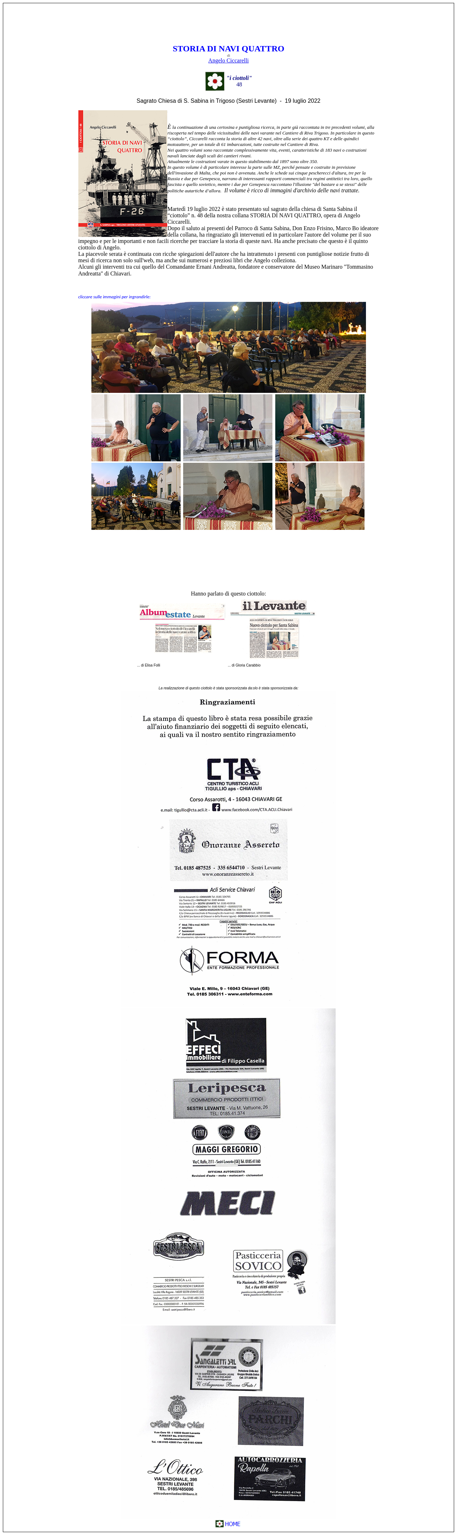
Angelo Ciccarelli (228, 60)
